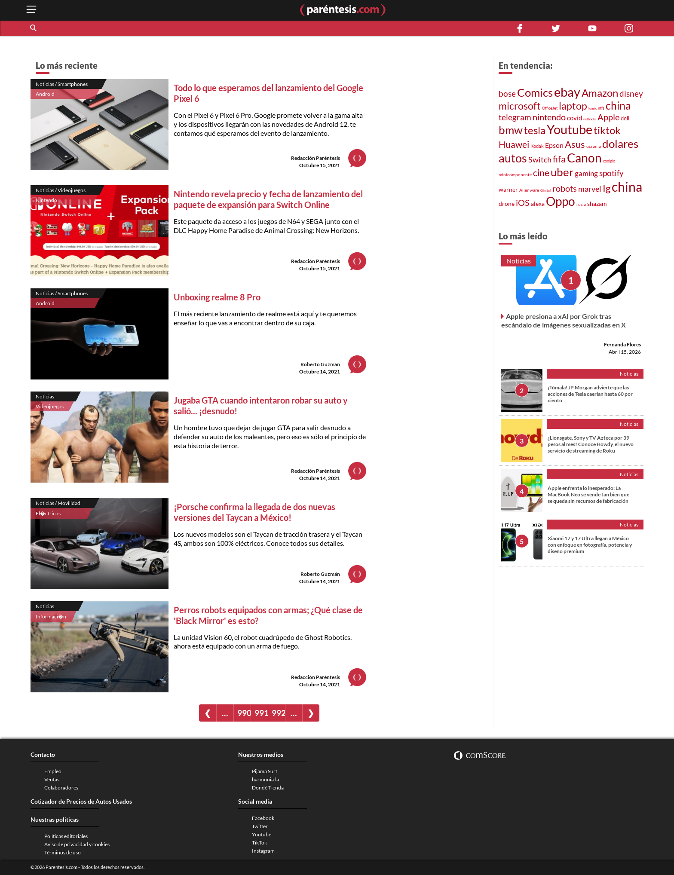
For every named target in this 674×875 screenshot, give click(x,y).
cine (541, 172)
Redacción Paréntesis (315, 158)
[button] (34, 28)
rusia (581, 204)
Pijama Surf (264, 771)
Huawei (514, 144)
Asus (575, 144)
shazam (597, 203)
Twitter (260, 826)
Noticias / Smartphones (62, 84)
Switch (539, 159)
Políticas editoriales (66, 836)
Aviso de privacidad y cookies (77, 844)
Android (45, 94)
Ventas (51, 779)
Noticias (45, 396)
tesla (534, 130)
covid (574, 118)
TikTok (259, 842)
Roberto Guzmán (320, 364)
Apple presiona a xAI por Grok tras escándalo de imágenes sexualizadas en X (563, 320)
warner (508, 189)
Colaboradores (61, 787)
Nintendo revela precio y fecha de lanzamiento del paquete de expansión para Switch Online (268, 199)
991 (261, 713)
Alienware (529, 190)
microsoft (520, 106)
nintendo (549, 117)
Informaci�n (51, 616)
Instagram (263, 850)
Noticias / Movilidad (58, 503)
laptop (573, 106)
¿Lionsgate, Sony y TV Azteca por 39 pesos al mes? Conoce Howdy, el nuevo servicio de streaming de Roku (591, 444)
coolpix (609, 161)
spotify (611, 173)
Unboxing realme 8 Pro (217, 297)
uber (562, 172)
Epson (554, 145)
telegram (515, 117)
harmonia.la (265, 779)
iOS (523, 202)
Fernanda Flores (622, 344)
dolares (620, 143)
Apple (608, 117)
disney (631, 93)
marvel (589, 188)
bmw (511, 130)
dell (625, 118)
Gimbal (545, 190)
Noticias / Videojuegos (61, 190)
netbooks (589, 119)
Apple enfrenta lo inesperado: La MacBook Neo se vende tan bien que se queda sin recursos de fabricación (588, 494)
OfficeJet (550, 108)
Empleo (52, 771)
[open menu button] (31, 10)
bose (507, 93)
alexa (538, 203)
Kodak (537, 146)
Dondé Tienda (268, 787)
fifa (559, 159)
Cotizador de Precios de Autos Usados (81, 801)
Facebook (263, 818)
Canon (584, 157)
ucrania (593, 146)
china (618, 105)
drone (507, 203)
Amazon (600, 93)
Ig (606, 188)
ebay (567, 91)
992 (278, 713)
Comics (535, 92)
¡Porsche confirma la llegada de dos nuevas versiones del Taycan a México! (254, 512)
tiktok (607, 130)
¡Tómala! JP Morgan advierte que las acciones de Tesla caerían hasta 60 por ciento (590, 394)
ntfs (601, 108)
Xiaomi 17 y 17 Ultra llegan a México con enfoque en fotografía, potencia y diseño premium (590, 544)
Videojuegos (50, 406)
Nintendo (46, 200)
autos (513, 158)
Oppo (560, 201)
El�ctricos (48, 513)
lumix (592, 108)
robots (564, 188)
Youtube (569, 129)
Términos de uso (62, 852)
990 (244, 713)
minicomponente (515, 174)
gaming (586, 173)
